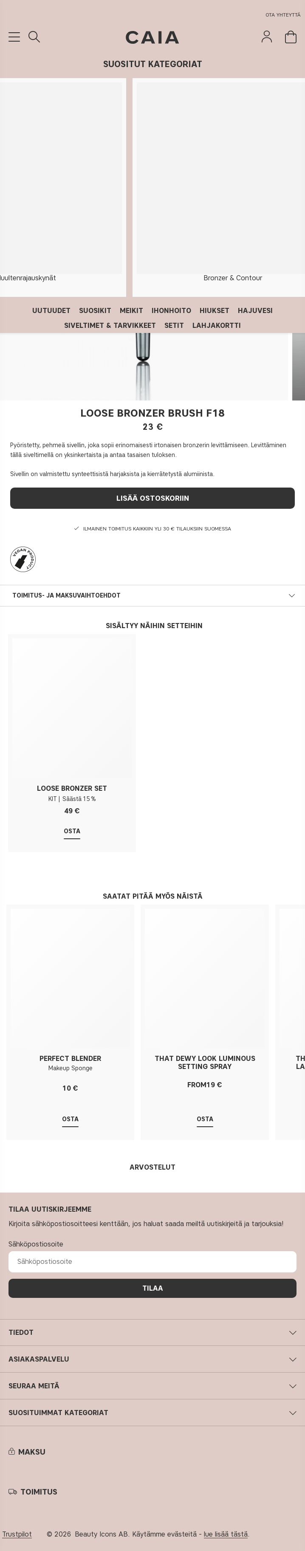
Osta (72, 831)
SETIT (174, 325)
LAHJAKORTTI (216, 325)
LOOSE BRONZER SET (72, 788)
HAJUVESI (255, 311)
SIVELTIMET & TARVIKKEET (110, 325)
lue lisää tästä (226, 1534)
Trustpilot (17, 1534)
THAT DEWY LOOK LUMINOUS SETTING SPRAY (205, 1063)
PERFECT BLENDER (70, 1059)
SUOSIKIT (95, 311)
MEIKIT (131, 311)
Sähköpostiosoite (35, 1244)
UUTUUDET (51, 311)
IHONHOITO (171, 311)
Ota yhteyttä (283, 14)
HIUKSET (214, 311)
